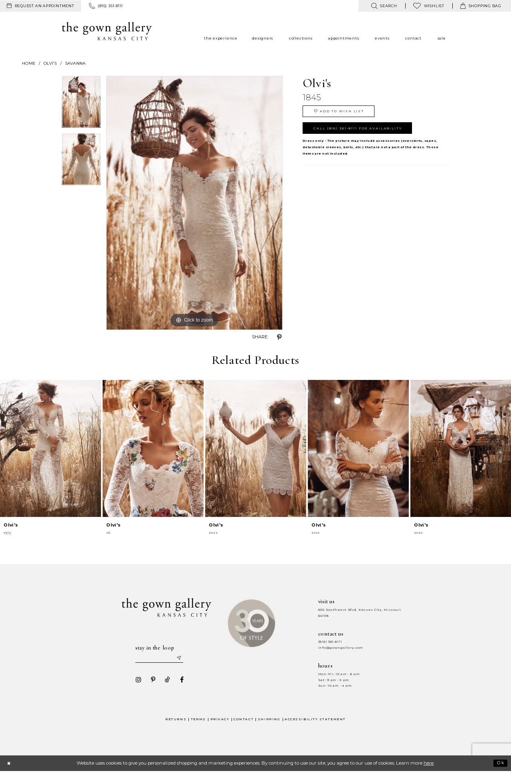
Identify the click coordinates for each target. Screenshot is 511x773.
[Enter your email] (160, 658)
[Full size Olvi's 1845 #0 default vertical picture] (194, 203)
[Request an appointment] (40, 6)
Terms (198, 720)
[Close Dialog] (10, 764)
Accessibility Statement (315, 720)
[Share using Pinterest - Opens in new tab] (279, 337)
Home (29, 63)
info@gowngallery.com (340, 648)
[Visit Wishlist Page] (428, 6)
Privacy (220, 720)
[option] (81, 104)
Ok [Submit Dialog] (499, 764)
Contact (244, 720)
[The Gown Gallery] (107, 31)
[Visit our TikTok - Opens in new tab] (165, 681)
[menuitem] (40, 6)
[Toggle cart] (480, 6)
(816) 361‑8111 (330, 642)
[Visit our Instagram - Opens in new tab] (136, 681)
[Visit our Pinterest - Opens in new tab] (150, 681)
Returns (175, 720)
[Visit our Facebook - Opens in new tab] (179, 681)
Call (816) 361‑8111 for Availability (363, 131)
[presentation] (50, 448)
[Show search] (384, 6)
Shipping (269, 720)
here (429, 764)
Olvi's (50, 63)
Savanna (75, 63)
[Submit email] (182, 658)
